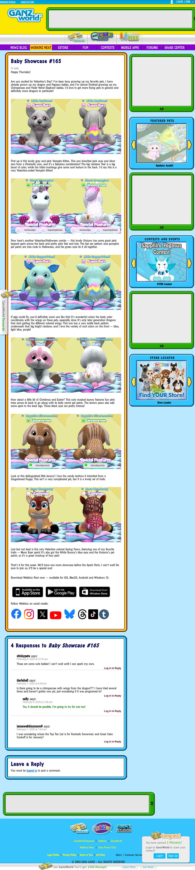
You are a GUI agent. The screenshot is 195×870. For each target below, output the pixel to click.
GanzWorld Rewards (84, 840)
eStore (63, 48)
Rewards (76, 37)
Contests (107, 48)
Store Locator (164, 402)
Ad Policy (100, 854)
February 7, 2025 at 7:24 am (31, 729)
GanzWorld (116, 840)
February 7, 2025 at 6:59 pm (31, 683)
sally (16, 68)
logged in (32, 770)
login (179, 1)
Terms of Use (86, 854)
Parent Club (129, 37)
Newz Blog (18, 48)
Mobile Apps (130, 48)
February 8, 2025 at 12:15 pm (32, 659)
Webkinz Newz (102, 37)
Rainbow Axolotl (164, 165)
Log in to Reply (112, 668)
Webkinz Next (41, 48)
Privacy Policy (69, 854)
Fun (85, 48)
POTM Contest (164, 284)
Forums (152, 48)
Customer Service (133, 854)
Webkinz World (8, 1)
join (188, 1)
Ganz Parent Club (107, 847)
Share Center (174, 48)
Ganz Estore (27, 1)
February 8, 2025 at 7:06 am (37, 702)
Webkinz (102, 840)
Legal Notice (53, 854)
